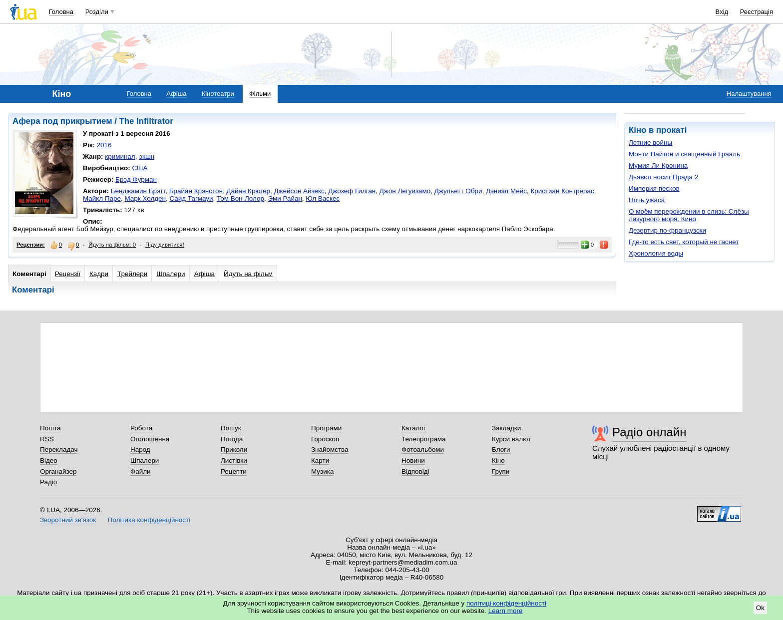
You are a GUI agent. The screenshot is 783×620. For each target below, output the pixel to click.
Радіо (48, 482)
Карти (320, 460)
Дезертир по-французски (667, 230)
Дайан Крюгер (248, 191)
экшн (146, 156)
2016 (104, 145)
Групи (500, 471)
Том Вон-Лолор (240, 198)
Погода (232, 439)
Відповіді (415, 471)
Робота (141, 428)
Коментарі (29, 274)
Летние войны (650, 142)
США (139, 168)
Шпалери (170, 274)
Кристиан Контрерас (562, 191)
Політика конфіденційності (149, 520)
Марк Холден (144, 198)
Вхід (722, 11)
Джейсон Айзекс (299, 191)
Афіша (176, 93)
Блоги (501, 449)
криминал (120, 156)
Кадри (98, 274)
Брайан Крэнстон (196, 191)
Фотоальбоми (422, 449)
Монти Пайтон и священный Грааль (684, 154)
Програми (326, 428)
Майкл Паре (102, 198)
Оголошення (149, 439)
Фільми (260, 93)
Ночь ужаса (647, 200)
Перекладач (58, 449)
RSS (47, 439)
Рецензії (67, 274)
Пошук (231, 428)
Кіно (637, 130)
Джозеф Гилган (352, 191)
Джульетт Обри (458, 191)
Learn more (505, 611)
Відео (48, 460)
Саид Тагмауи (191, 198)
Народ (140, 449)
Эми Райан (285, 198)
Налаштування (749, 93)
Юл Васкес (323, 198)
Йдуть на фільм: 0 (112, 245)
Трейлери (132, 274)
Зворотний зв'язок (68, 520)
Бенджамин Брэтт (138, 191)
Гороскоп (325, 439)
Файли (140, 471)
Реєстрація (756, 11)
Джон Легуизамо (405, 191)
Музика (322, 471)
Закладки (506, 428)
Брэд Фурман (136, 179)
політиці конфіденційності (506, 603)
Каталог (413, 428)
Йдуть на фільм (248, 274)
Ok (760, 608)
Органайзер (58, 471)
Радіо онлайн (649, 432)
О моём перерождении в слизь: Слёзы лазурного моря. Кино (689, 215)
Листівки (234, 460)
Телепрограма (423, 439)
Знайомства (330, 449)
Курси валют (511, 439)
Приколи (234, 449)
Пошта (50, 428)
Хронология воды (656, 253)
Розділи (96, 11)
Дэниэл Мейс (506, 191)
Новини (413, 460)
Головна (61, 11)
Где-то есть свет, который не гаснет (684, 242)
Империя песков (654, 188)
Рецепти (234, 471)
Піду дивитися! (164, 245)
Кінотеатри (218, 93)
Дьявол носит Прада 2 (663, 177)
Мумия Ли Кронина (658, 165)
